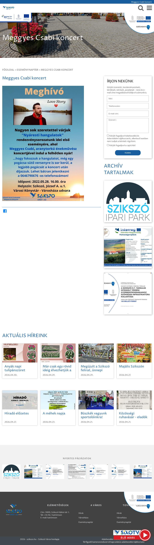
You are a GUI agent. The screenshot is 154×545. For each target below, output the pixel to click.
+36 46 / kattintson (53, 515)
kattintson (52, 517)
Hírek (81, 513)
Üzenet (110, 119)
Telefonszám (113, 104)
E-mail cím (112, 112)
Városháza (83, 517)
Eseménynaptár (27, 70)
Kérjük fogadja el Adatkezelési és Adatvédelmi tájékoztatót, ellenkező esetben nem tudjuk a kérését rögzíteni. (127, 139)
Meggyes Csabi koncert (57, 70)
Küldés (128, 153)
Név (109, 97)
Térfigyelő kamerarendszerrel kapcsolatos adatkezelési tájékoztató (113, 542)
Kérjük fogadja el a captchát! (121, 145)
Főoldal (8, 70)
